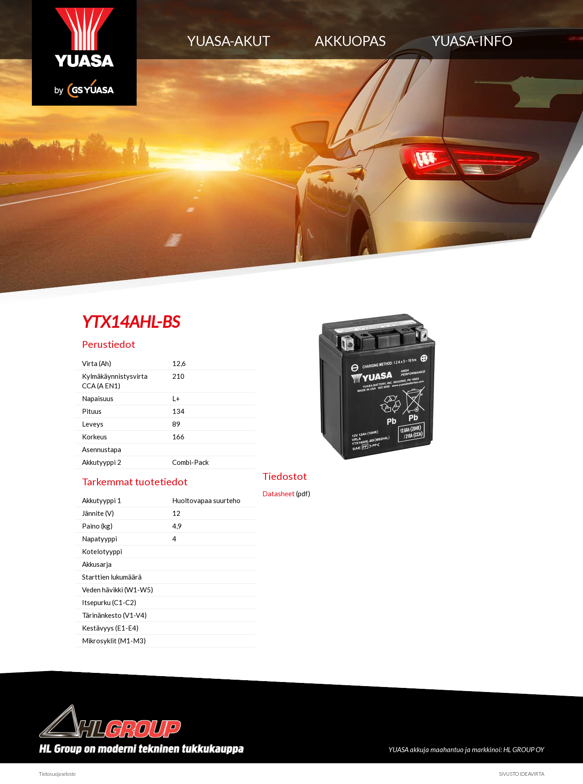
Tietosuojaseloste (57, 774)
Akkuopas (350, 40)
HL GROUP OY (523, 749)
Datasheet (278, 493)
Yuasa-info (472, 40)
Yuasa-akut (229, 40)
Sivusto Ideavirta (521, 774)
